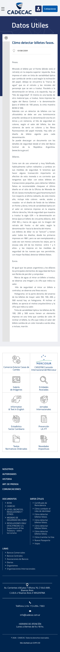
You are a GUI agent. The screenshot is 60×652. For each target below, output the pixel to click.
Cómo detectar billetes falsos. (41, 515)
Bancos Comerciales (16, 552)
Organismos (12, 565)
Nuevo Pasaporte (42, 540)
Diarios (10, 562)
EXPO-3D (36, 643)
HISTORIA (7, 479)
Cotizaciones (50, 8)
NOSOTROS (7, 469)
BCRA (9, 502)
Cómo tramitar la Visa (44, 537)
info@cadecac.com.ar (30, 614)
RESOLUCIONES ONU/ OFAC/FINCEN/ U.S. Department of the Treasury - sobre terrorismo (16, 528)
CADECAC (11, 506)
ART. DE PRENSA (10, 484)
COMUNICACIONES (11, 489)
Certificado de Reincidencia (41, 504)
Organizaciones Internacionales (21, 568)
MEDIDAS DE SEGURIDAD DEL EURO (17, 519)
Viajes (37, 543)
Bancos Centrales (15, 555)
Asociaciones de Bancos (17, 559)
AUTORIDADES (9, 474)
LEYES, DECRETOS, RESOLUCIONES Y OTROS (15, 512)
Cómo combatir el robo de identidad (42, 510)
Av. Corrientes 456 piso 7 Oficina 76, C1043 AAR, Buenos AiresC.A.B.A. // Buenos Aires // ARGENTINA (27, 590)
